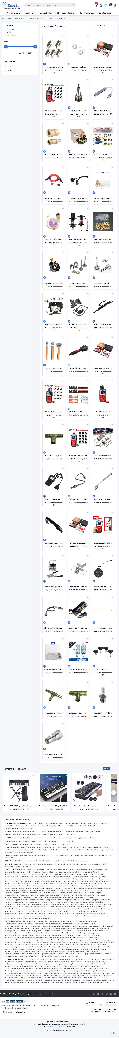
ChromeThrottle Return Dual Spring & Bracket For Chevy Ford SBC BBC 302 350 (78, 587)
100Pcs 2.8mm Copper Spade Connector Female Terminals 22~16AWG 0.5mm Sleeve (103, 239)
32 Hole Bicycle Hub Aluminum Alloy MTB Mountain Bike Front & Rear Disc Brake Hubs (78, 239)
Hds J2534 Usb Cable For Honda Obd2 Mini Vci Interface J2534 (53, 239)
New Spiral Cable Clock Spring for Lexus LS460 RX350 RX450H (53, 283)
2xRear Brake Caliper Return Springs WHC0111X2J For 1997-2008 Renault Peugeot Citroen (78, 669)
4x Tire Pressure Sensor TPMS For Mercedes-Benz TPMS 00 (103, 669)
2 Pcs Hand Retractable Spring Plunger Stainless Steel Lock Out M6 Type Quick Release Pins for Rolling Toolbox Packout (103, 283)
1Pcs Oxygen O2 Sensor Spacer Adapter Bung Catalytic (53, 754)
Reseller (18, 1008)
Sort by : (99, 25)
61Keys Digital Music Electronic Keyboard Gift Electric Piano (88, 806)
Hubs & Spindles (11, 35)
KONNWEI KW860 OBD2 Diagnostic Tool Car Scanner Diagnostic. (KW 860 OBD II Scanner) (78, 456)
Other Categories (105, 13)
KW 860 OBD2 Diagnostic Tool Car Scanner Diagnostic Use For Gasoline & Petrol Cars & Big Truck (103, 543)
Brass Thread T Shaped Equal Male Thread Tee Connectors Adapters (53, 456)
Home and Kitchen (46, 13)
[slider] (6, 46)
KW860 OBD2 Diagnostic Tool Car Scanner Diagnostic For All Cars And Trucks (103, 368)
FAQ (9, 994)
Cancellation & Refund (41, 1005)
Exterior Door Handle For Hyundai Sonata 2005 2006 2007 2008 (53, 543)
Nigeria (9, 71)
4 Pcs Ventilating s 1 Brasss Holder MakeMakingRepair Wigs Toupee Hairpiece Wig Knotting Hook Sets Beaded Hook (103, 628)
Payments (21, 994)
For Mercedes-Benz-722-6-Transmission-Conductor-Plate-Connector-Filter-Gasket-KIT (78, 324)
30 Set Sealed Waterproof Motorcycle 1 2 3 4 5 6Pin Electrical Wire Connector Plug (103, 154)
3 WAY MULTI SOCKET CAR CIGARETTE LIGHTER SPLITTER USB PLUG (78, 628)
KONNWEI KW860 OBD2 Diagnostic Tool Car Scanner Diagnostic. (53, 111)
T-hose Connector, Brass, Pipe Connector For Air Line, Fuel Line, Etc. (53, 713)
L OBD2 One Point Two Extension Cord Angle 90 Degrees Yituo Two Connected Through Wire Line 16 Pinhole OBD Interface (78, 198)
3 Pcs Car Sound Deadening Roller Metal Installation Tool (53, 368)
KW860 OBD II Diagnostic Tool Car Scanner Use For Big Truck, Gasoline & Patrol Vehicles (53, 412)
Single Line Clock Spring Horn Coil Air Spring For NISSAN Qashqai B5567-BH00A (53, 324)
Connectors (10, 29)
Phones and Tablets (14, 13)
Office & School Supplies (66, 13)
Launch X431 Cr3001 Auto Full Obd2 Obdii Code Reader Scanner (53, 499)
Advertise (110, 1003)
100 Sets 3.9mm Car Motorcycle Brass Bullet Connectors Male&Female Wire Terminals (103, 198)
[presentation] (113, 792)
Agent (110, 1010)
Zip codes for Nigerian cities (36, 994)
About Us (3, 994)
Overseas (10, 66)
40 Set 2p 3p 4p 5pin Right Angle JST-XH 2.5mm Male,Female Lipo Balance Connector (53, 669)
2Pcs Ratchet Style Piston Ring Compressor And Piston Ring (53, 587)
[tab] (20, 61)
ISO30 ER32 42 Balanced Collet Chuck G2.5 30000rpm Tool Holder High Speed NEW (78, 111)
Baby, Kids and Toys (87, 13)
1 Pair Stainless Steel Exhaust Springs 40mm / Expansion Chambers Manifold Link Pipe (103, 456)
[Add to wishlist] (33, 775)
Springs (8, 32)
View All (106, 769)
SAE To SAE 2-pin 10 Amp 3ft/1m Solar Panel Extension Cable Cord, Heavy (53, 198)
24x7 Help (26, 1008)
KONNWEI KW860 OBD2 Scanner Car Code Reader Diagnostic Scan (103, 67)
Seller (96, 1010)
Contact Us (51, 994)
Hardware (9, 26)
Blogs (15, 994)
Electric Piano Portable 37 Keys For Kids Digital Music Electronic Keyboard (53, 806)
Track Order (55, 1006)
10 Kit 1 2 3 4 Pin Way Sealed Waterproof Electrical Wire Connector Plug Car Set (78, 412)
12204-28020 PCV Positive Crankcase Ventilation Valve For (103, 713)
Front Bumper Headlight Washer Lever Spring (78, 67)
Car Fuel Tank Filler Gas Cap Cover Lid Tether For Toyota (103, 587)
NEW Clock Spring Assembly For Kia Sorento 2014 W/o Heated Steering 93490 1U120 (78, 154)
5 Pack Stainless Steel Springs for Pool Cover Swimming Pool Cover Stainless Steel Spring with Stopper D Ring (53, 67)
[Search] (50, 5)
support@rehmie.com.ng (55, 1026)
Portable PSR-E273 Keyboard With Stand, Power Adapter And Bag (19, 806)
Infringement (6, 1005)
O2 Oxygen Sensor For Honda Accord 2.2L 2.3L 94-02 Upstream (78, 499)
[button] (108, 25)
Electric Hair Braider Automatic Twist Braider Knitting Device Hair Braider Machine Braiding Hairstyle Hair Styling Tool (78, 368)
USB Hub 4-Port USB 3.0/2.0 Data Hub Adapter (103, 111)
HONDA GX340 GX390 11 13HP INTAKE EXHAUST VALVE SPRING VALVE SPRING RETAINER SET (78, 283)
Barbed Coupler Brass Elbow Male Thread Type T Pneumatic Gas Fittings (78, 713)
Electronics (30, 13)
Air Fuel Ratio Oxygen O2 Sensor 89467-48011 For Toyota (53, 628)
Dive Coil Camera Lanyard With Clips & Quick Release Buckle (103, 324)
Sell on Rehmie (8, 1008)
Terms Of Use (16, 1005)
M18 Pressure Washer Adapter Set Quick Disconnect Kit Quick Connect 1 (53, 154)
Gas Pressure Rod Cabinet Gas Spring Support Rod (103, 499)
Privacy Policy (27, 1005)
